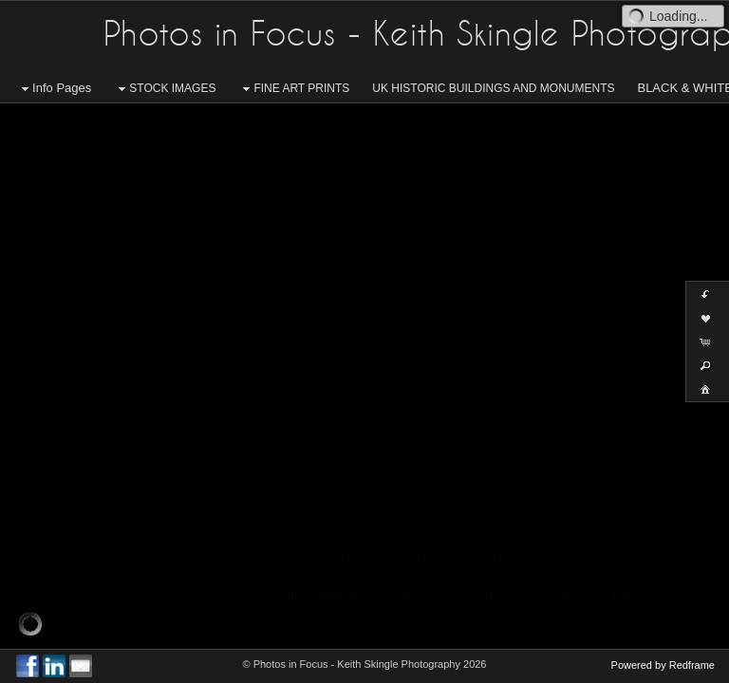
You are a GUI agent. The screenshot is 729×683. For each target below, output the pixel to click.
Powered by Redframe (663, 665)
